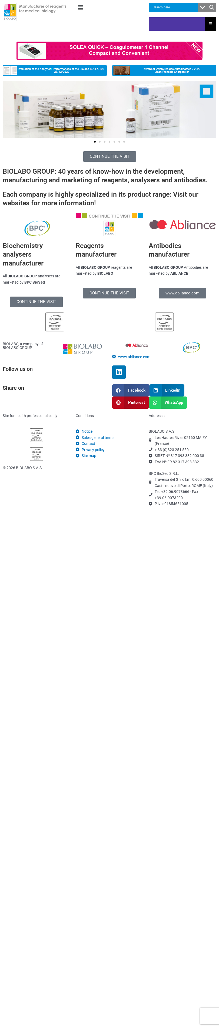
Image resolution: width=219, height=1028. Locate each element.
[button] (109, 8)
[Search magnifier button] (211, 7)
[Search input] (175, 7)
